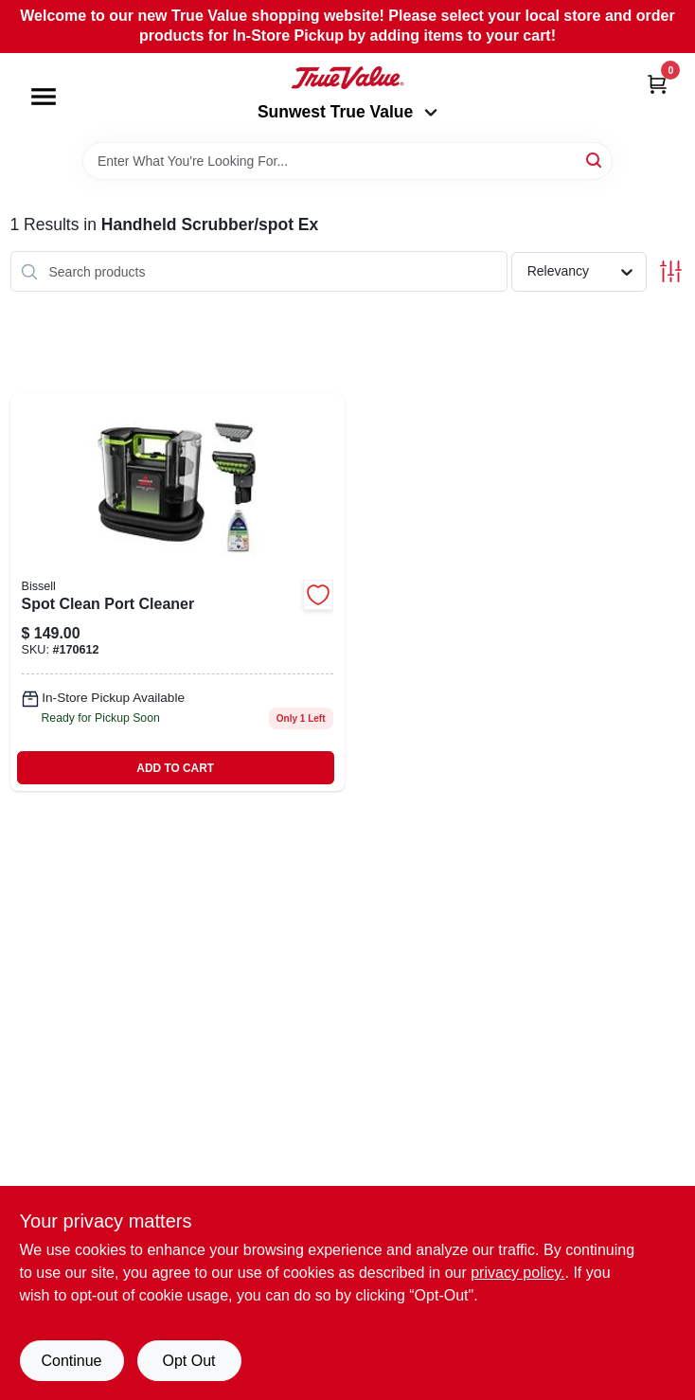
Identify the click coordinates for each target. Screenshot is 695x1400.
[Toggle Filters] (671, 271)
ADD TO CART (175, 768)
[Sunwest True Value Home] (347, 77)
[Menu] (43, 96)
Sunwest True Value (347, 111)
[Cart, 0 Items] (657, 84)
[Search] (595, 159)
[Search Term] (347, 161)
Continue (71, 1361)
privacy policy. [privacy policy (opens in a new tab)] (517, 1273)
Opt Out (188, 1361)
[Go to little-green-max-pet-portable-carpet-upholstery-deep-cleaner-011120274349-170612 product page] (177, 592)
